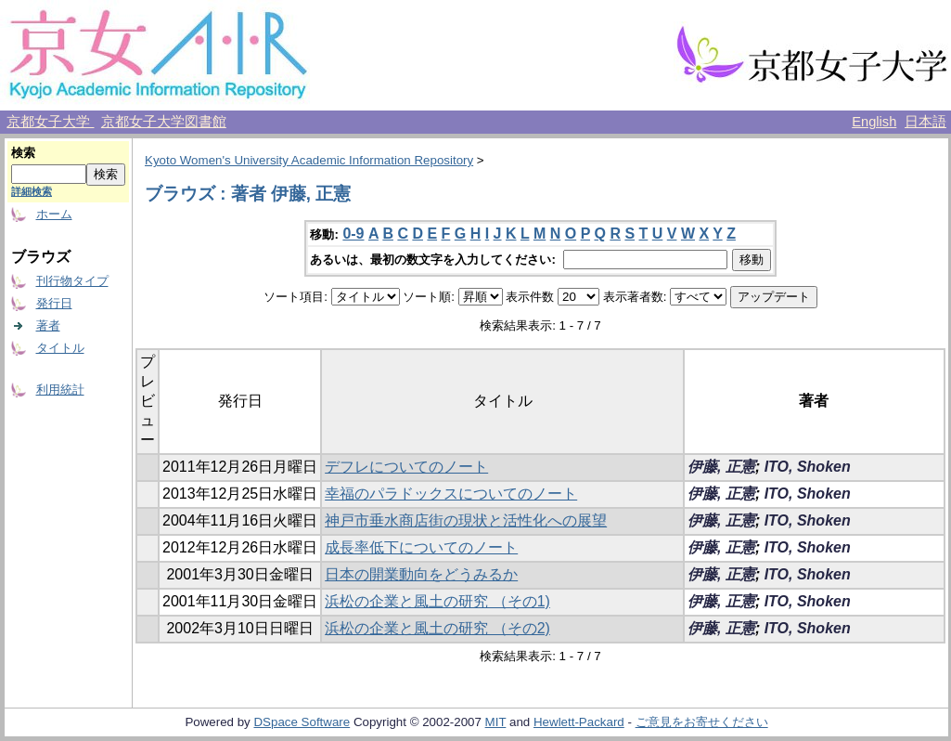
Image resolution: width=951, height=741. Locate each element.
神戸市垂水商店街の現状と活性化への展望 (466, 520)
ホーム (54, 214)
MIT (496, 722)
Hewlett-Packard (578, 722)
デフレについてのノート (406, 466)
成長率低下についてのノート (421, 547)
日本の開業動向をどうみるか (421, 574)
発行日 (54, 303)
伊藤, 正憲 (721, 466)
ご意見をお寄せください (702, 722)
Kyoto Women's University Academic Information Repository (309, 160)
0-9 (353, 233)
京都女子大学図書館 (163, 121)
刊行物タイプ (72, 281)
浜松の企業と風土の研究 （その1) (437, 601)
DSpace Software (301, 722)
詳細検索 (31, 191)
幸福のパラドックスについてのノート (451, 493)
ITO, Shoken (808, 466)
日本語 (925, 121)
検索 (23, 153)
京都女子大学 (50, 121)
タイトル (60, 348)
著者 (48, 325)
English (874, 121)
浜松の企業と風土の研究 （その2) (437, 628)
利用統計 (60, 389)
